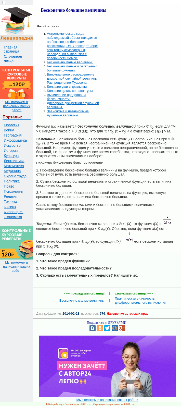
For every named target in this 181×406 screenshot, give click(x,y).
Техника (10, 202)
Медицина (12, 171)
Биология (11, 125)
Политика (12, 181)
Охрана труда (15, 176)
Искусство (12, 145)
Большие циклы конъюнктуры (70, 91)
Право (9, 186)
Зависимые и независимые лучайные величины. (68, 113)
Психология (13, 191)
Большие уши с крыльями (67, 87)
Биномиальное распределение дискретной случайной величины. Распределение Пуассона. (72, 78)
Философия (13, 212)
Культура (11, 156)
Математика (14, 166)
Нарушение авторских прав (127, 313)
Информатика (15, 140)
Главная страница (11, 49)
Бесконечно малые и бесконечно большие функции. (72, 68)
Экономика (13, 217)
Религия (10, 196)
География (13, 135)
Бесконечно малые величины (82, 300)
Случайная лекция (13, 58)
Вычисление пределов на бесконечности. (66, 97)
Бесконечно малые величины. (70, 62)
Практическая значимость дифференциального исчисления (140, 300)
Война (9, 130)
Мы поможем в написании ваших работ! (16, 106)
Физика (10, 207)
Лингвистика (14, 161)
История (11, 151)
